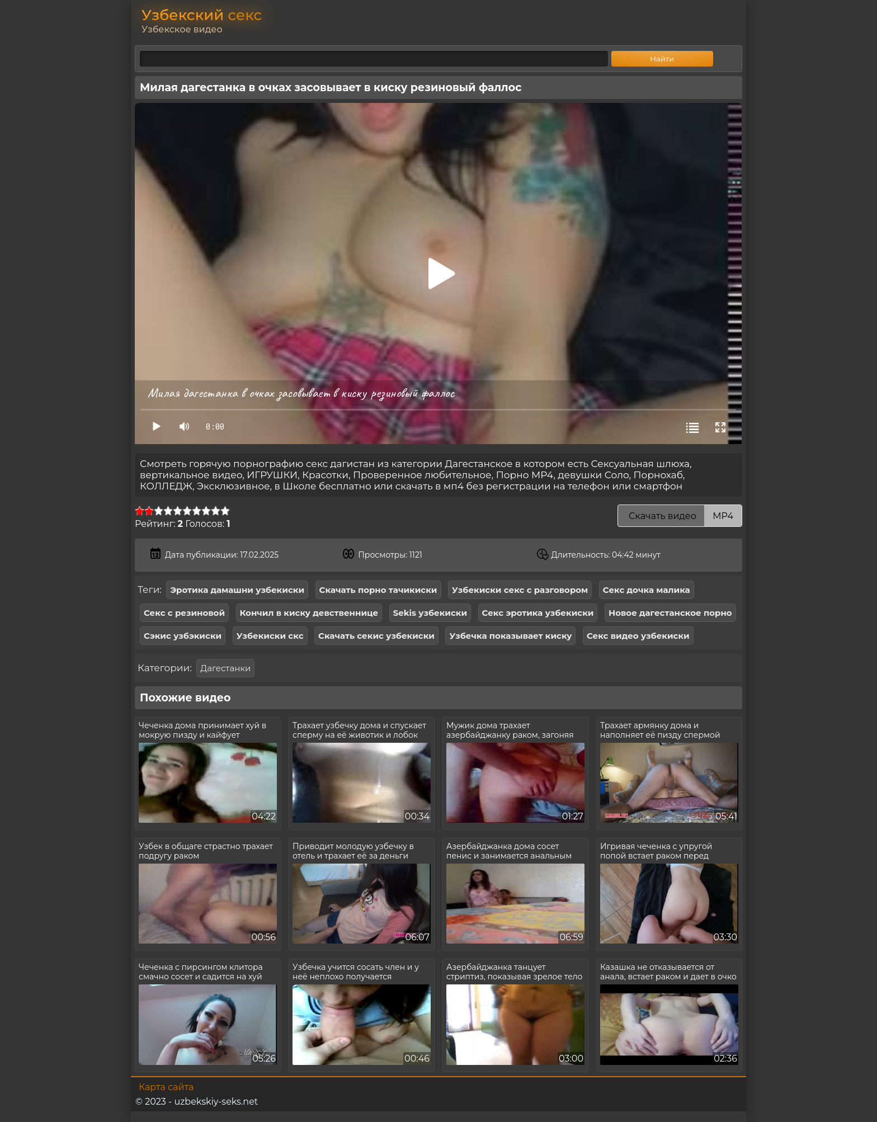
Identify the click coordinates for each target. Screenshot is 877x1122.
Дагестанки (225, 668)
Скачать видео (680, 516)
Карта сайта (166, 1087)
